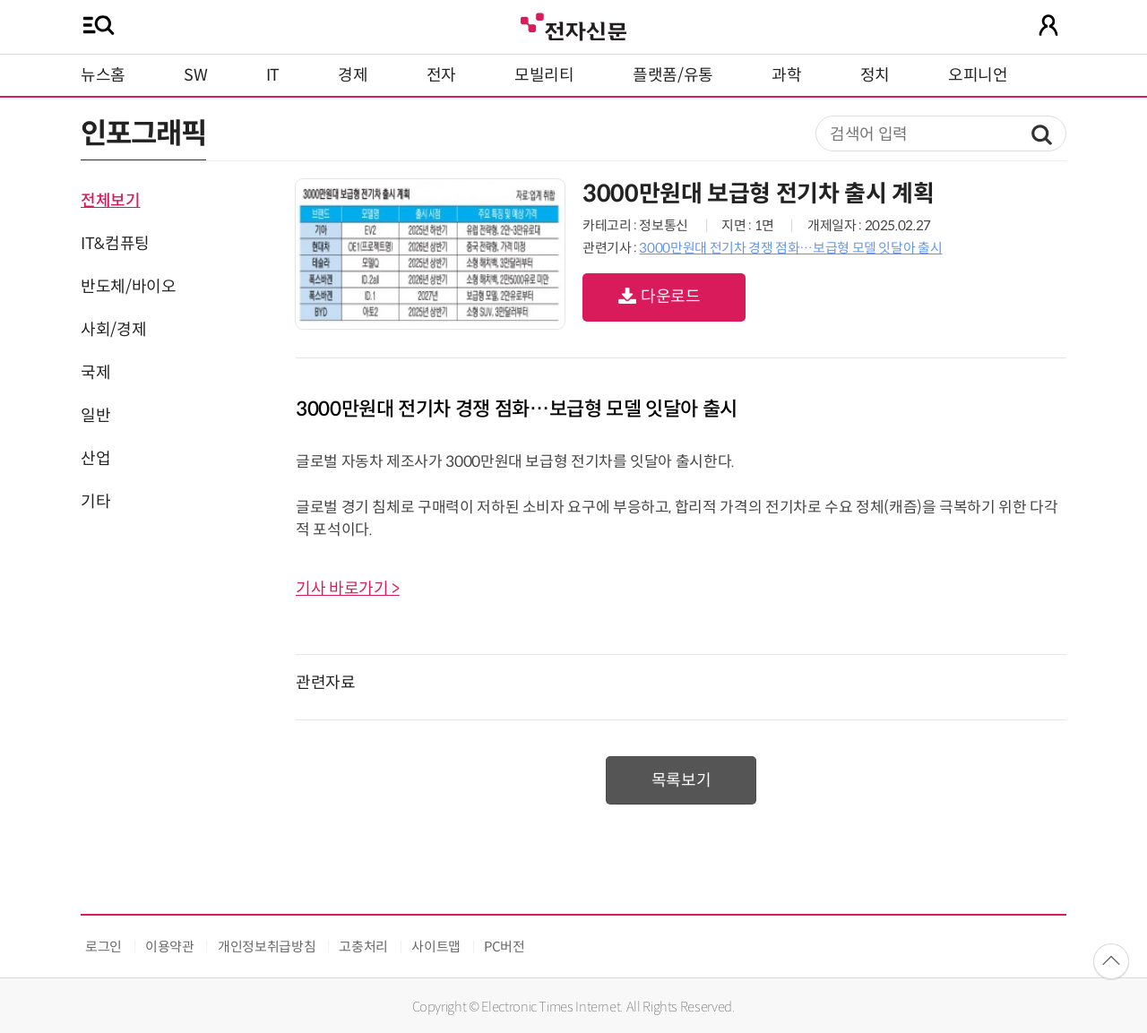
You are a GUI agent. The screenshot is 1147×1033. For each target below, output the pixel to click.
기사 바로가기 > (348, 588)
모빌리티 (544, 75)
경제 (352, 75)
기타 (95, 502)
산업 (95, 459)
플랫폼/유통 (673, 75)
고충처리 (363, 946)
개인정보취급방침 (266, 946)
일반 (95, 416)
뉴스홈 (103, 75)
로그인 (103, 946)
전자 (441, 75)
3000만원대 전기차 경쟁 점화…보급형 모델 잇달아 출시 (790, 247)
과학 (786, 75)
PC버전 (504, 946)
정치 (875, 75)
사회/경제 (113, 330)
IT (273, 75)
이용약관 (169, 946)
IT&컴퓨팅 (115, 244)
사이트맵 (436, 946)
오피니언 (978, 75)
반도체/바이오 (128, 287)
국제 (95, 373)
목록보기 (681, 780)
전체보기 (111, 201)
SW (195, 75)
